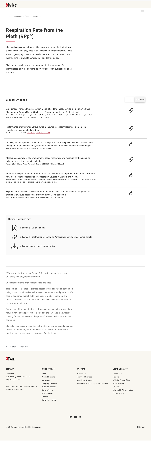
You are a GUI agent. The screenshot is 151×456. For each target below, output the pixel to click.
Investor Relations (49, 387)
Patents (116, 377)
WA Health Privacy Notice (123, 390)
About (44, 374)
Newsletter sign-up (49, 400)
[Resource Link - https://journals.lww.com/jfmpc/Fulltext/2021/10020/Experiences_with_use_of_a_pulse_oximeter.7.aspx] (128, 193)
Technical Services (84, 377)
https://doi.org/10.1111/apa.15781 (38, 133)
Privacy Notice (118, 384)
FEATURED (140, 100)
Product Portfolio (48, 377)
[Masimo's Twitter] (80, 417)
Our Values (46, 380)
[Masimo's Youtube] (75, 417)
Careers (45, 397)
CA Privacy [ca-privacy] (117, 387)
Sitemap (141, 427)
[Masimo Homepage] (11, 358)
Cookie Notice (118, 393)
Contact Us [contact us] (81, 374)
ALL (129, 100)
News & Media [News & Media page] (47, 390)
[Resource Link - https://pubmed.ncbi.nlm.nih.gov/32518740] (128, 160)
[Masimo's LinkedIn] (71, 417)
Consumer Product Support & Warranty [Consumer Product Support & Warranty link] (92, 384)
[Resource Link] (128, 110)
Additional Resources (85, 380)
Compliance (117, 374)
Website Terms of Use (121, 380)
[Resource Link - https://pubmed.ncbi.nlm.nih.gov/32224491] (128, 175)
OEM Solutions (47, 393)
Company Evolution (49, 384)
